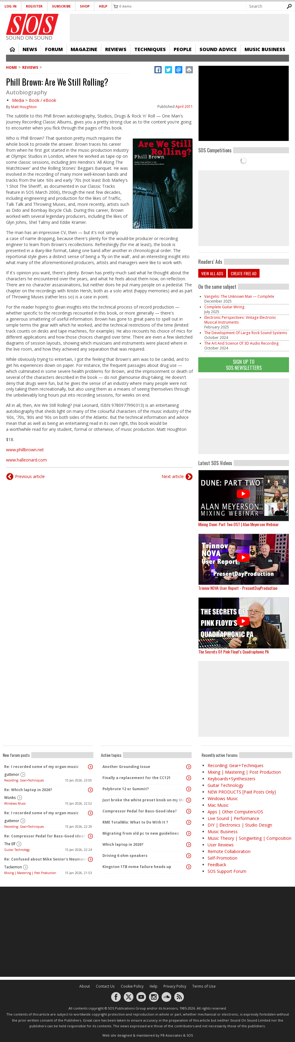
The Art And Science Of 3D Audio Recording (241, 343)
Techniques (150, 49)
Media (18, 100)
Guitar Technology (17, 850)
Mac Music (218, 805)
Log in (11, 6)
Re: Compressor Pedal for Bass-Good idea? (44, 836)
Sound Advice (218, 49)
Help (103, 6)
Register (34, 6)
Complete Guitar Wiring (224, 306)
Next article (173, 476)
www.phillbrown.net (25, 449)
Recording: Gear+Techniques (24, 780)
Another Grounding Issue (126, 766)
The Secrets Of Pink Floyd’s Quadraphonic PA (233, 651)
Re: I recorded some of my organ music (41, 766)
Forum (54, 49)
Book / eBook (42, 100)
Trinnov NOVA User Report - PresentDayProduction (237, 588)
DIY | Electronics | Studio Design (240, 825)
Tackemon (13, 867)
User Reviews (221, 845)
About (84, 986)
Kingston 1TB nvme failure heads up (136, 866)
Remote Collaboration (229, 851)
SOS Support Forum (227, 871)
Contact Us (105, 986)
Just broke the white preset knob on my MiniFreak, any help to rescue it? (144, 800)
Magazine (84, 49)
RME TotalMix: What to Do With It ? (135, 822)
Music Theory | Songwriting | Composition (249, 838)
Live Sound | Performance (233, 818)
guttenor (11, 774)
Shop (85, 6)
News (30, 49)
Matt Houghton (24, 106)
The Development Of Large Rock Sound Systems (245, 332)
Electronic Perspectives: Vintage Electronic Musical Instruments (240, 320)
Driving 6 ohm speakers (125, 855)
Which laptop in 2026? (122, 844)
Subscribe (61, 6)
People (183, 49)
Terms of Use (204, 986)
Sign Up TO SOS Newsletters (244, 364)
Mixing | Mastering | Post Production (30, 873)
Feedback (217, 864)
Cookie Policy (132, 986)
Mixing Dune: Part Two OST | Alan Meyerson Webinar (238, 524)
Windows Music (15, 803)
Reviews (115, 49)
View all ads (212, 273)
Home (12, 49)
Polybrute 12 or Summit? (125, 788)
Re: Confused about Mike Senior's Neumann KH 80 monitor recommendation (46, 859)
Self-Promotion (222, 858)
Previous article (30, 476)
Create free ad (244, 273)
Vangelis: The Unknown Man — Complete (239, 296)
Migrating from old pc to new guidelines (140, 833)
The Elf (9, 843)
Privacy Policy (174, 986)
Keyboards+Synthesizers (231, 778)
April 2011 (184, 106)
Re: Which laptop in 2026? (28, 789)
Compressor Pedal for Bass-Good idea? (139, 811)
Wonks (10, 797)
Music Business (265, 49)
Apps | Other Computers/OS (235, 812)
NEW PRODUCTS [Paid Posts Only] (242, 792)
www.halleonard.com (26, 460)
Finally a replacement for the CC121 (136, 777)
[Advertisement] (147, 932)
